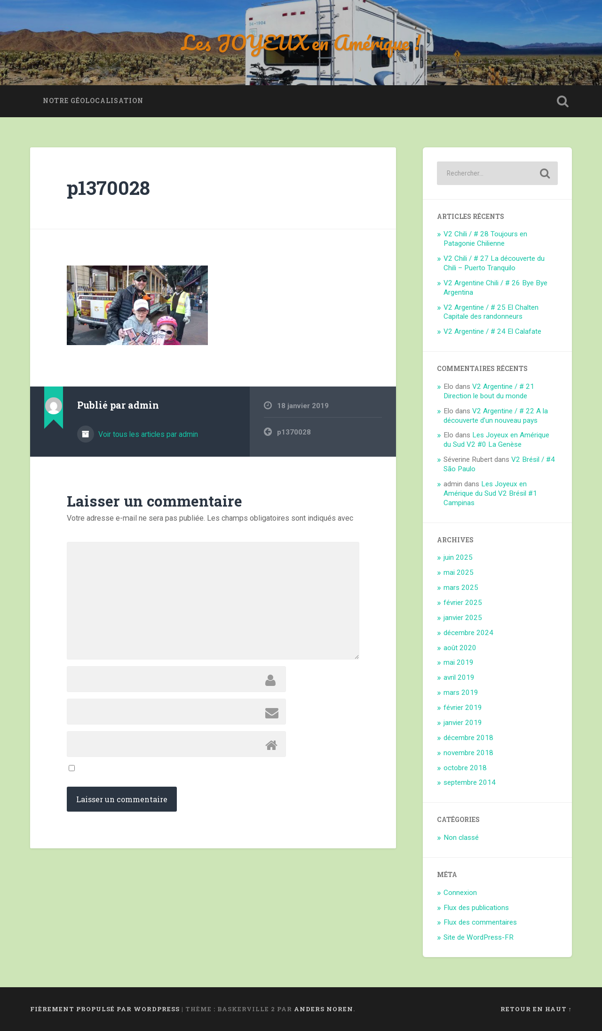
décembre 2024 (468, 632)
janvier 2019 (463, 722)
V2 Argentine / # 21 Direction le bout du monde (489, 391)
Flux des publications (476, 907)
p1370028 (108, 187)
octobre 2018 (465, 768)
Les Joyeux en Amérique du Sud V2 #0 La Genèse (496, 440)
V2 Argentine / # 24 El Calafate (492, 331)
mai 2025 (459, 572)
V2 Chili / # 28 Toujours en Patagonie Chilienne (485, 239)
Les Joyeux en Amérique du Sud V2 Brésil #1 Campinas (490, 493)
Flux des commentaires (480, 922)
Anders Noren (323, 1009)
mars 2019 (461, 692)
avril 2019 (459, 677)
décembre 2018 (468, 737)
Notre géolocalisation (93, 101)
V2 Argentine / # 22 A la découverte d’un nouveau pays (496, 416)
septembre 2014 (470, 782)
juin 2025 (458, 557)
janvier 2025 (463, 617)
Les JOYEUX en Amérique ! (301, 42)
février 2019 (463, 707)
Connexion (460, 892)
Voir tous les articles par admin (147, 434)
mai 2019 (459, 662)
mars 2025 (461, 587)
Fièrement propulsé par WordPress (105, 1009)
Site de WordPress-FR (479, 937)
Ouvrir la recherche (562, 101)
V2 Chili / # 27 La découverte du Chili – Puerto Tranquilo (494, 263)
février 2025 (463, 602)
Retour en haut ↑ (536, 1009)
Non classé (461, 837)
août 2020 (460, 648)
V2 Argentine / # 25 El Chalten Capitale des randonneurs (491, 312)
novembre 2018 (468, 753)
